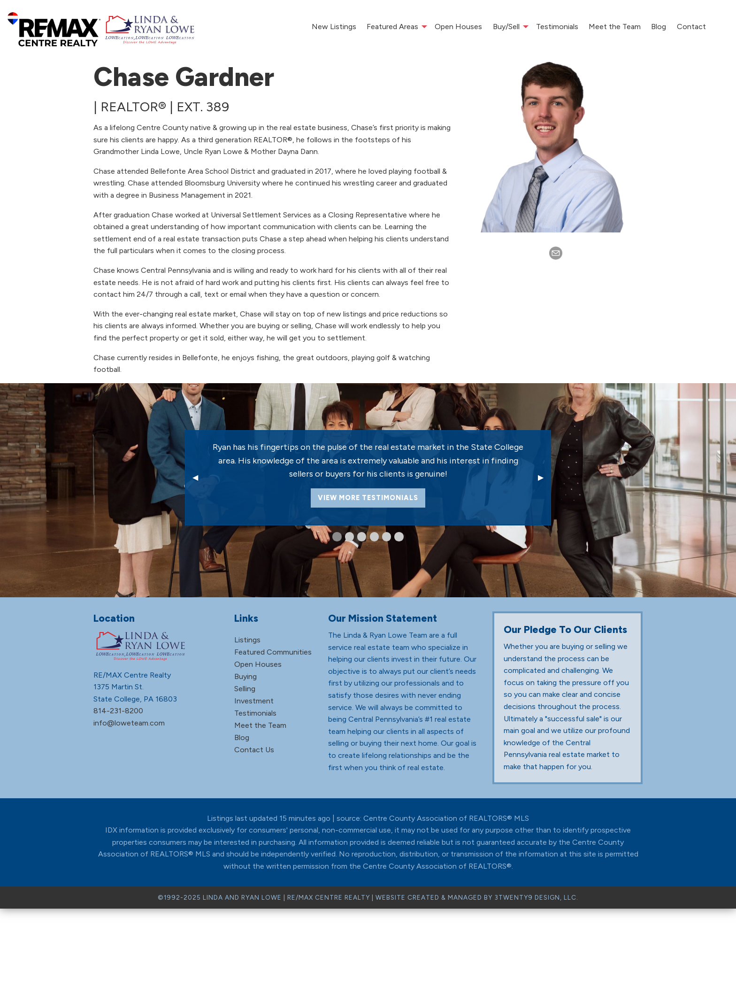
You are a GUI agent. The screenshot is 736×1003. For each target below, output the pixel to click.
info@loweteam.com (129, 722)
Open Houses (458, 26)
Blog (658, 26)
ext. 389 (202, 107)
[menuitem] (333, 27)
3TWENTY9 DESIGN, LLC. (536, 897)
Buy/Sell (506, 26)
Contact (691, 26)
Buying (245, 676)
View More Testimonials (368, 498)
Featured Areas (392, 26)
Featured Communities (273, 652)
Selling (244, 688)
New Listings (334, 26)
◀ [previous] (199, 477)
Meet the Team (615, 26)
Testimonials (557, 26)
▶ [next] (544, 477)
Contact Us (254, 749)
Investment (254, 700)
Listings (247, 639)
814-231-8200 (118, 710)
